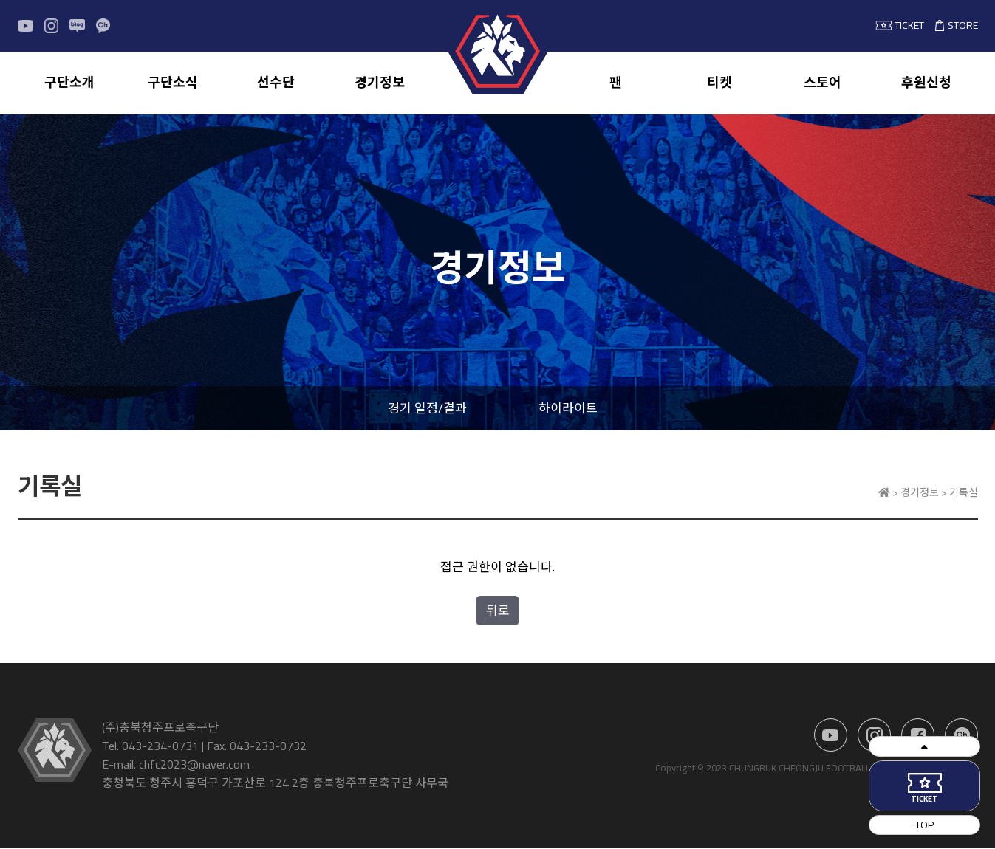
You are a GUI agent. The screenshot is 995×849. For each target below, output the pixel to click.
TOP (951, 823)
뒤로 (498, 611)
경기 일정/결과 (427, 410)
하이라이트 (568, 410)
